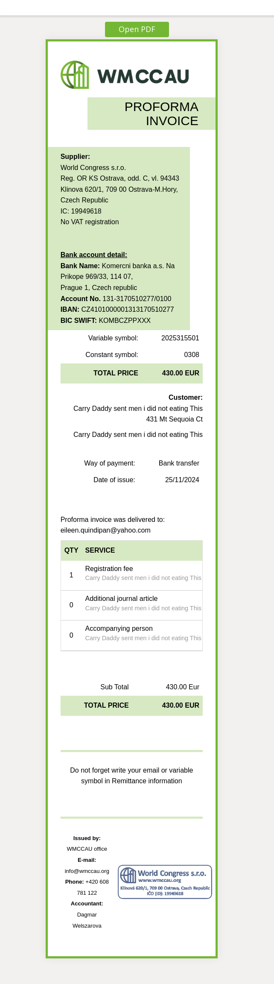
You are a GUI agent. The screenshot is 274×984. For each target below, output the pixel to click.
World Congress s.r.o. (93, 167)
